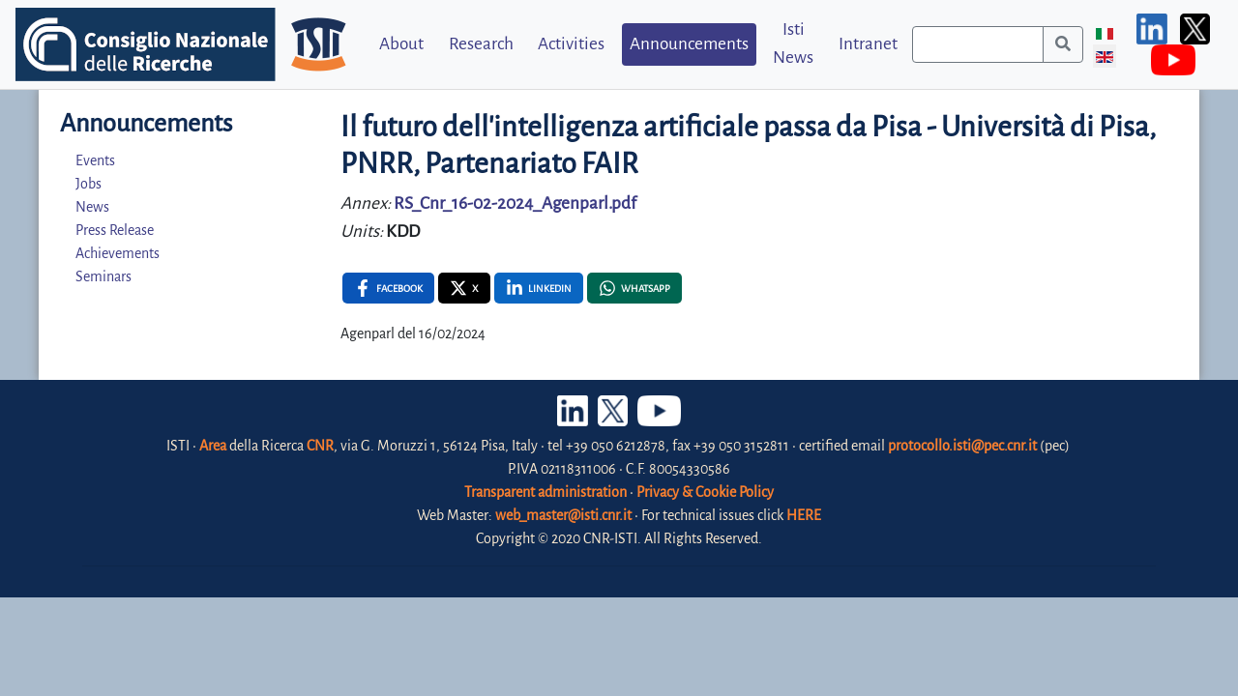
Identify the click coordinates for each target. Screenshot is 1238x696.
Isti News (793, 43)
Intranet (868, 44)
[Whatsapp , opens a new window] (634, 288)
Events (95, 160)
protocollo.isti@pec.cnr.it (962, 445)
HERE (803, 515)
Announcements (689, 44)
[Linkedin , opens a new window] (538, 288)
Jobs (88, 183)
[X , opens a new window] (464, 288)
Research (481, 44)
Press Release (114, 230)
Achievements (117, 253)
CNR (320, 445)
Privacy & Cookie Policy (705, 492)
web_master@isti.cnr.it (563, 515)
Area (212, 445)
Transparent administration (545, 492)
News (92, 207)
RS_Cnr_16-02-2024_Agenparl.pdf (515, 203)
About (401, 44)
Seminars (103, 276)
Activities (571, 44)
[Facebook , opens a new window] (388, 288)
